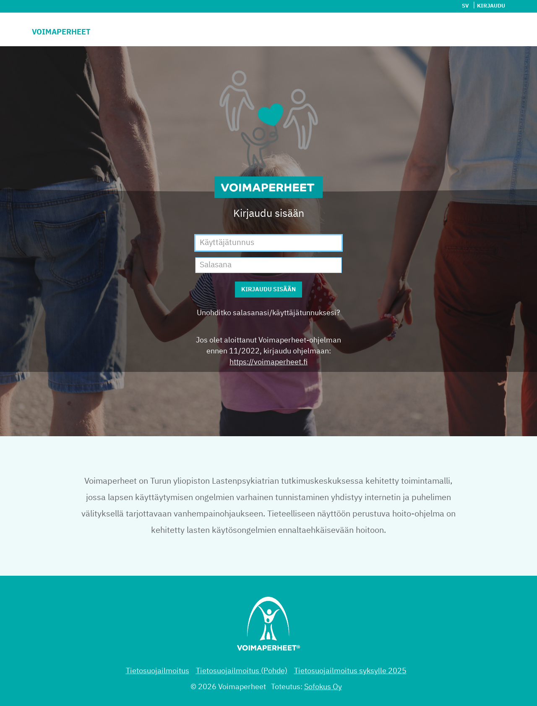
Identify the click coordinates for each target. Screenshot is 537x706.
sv (465, 6)
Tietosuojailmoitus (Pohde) (241, 671)
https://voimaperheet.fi (268, 362)
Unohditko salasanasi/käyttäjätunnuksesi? (268, 313)
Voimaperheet (61, 32)
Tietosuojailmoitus (157, 671)
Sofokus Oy (323, 687)
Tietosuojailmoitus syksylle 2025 (350, 671)
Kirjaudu (491, 6)
